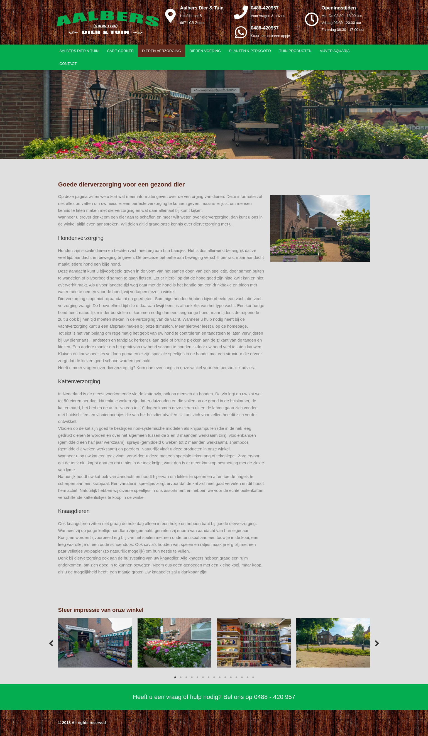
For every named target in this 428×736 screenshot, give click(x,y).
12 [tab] (236, 677)
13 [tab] (242, 677)
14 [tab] (247, 677)
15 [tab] (253, 677)
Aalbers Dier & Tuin (79, 51)
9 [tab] (219, 677)
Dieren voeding (205, 51)
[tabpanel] (95, 643)
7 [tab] (208, 677)
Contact (68, 64)
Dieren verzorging (161, 51)
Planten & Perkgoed (250, 51)
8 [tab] (214, 677)
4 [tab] (192, 677)
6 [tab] (203, 677)
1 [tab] (175, 677)
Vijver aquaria (335, 51)
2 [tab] (181, 677)
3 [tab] (186, 677)
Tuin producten (295, 51)
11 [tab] (231, 677)
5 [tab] (197, 677)
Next (377, 643)
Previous (51, 643)
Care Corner (120, 51)
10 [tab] (225, 677)
